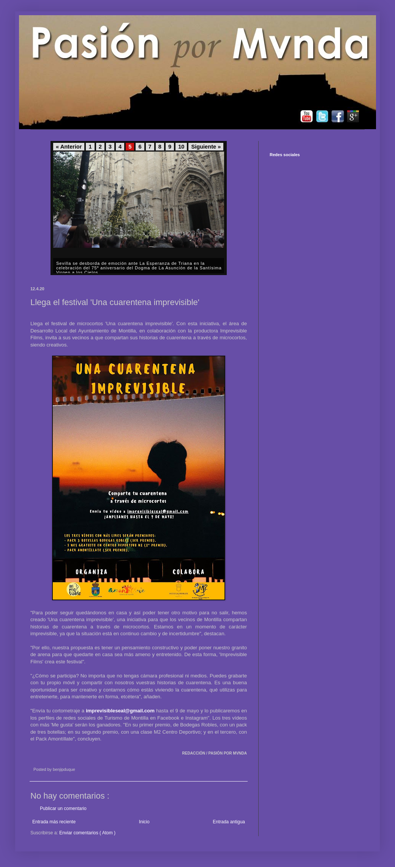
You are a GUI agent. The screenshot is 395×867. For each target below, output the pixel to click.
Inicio (144, 821)
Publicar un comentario (63, 808)
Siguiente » (206, 147)
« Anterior (69, 147)
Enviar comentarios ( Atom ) (87, 832)
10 (181, 147)
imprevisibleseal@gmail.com (120, 711)
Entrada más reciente (54, 821)
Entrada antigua (229, 821)
